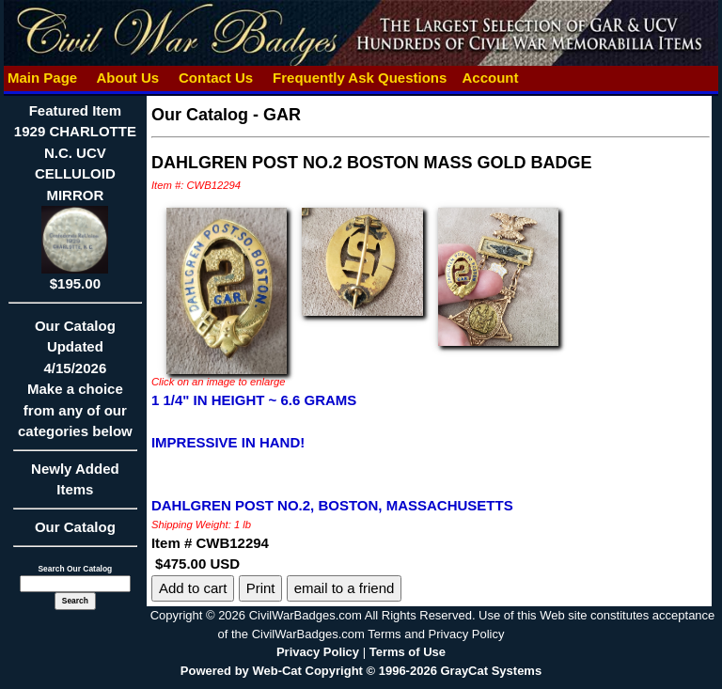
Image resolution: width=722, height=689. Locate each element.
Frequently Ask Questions (360, 78)
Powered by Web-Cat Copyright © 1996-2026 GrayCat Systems (361, 671)
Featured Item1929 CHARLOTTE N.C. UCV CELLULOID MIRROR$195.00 (75, 196)
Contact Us (216, 78)
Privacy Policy (317, 652)
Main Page (43, 78)
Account (490, 78)
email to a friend (344, 588)
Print (260, 588)
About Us (128, 78)
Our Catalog (75, 527)
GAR (282, 114)
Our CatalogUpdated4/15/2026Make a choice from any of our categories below (75, 385)
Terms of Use (407, 652)
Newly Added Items (75, 485)
